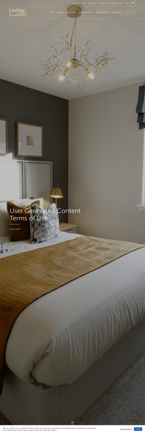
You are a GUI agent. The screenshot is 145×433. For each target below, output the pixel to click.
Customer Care (103, 3)
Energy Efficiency (102, 12)
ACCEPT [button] (138, 429)
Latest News (92, 3)
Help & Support (116, 12)
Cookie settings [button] (126, 429)
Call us (131, 12)
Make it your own (87, 12)
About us (61, 12)
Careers (83, 3)
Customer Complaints (116, 3)
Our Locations (71, 12)
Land (127, 3)
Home (52, 12)
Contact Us (75, 3)
